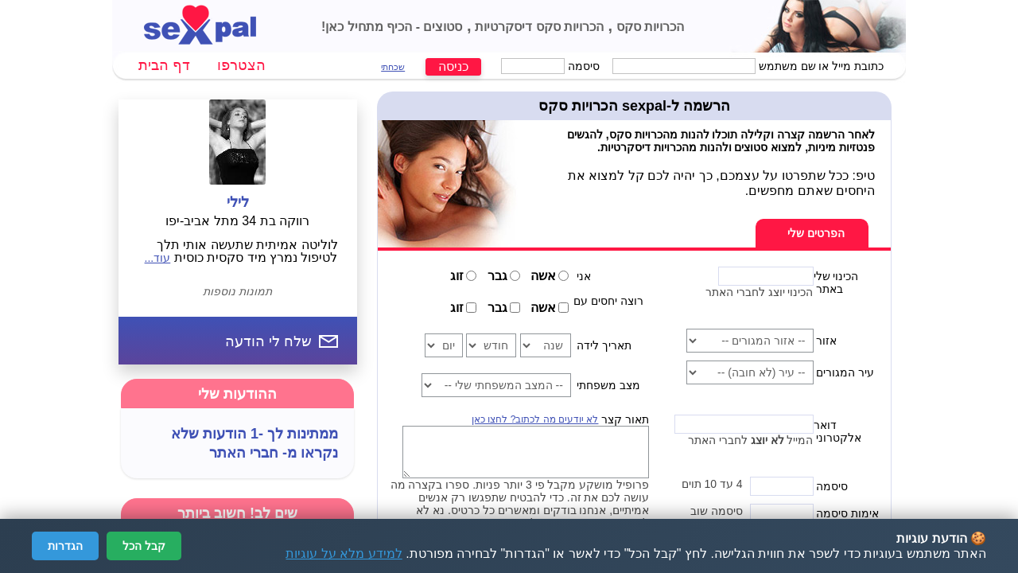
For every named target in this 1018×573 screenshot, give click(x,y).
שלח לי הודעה (268, 341)
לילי (238, 202)
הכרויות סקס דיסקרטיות (538, 26)
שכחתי (393, 67)
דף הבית (164, 65)
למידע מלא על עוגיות (344, 553)
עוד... (158, 257)
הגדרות (65, 546)
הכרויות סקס (648, 26)
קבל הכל (143, 546)
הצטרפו (241, 65)
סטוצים (441, 26)
